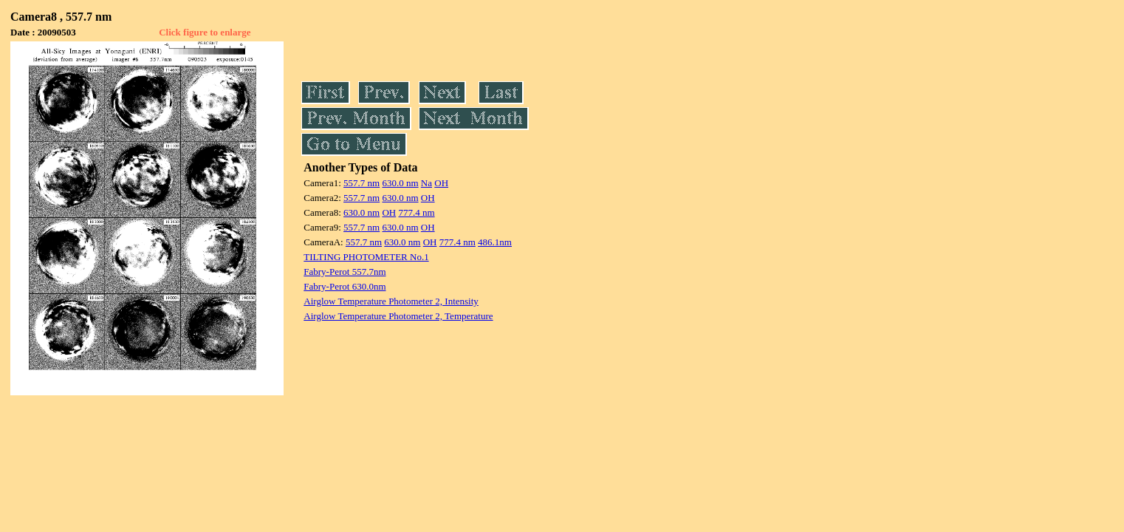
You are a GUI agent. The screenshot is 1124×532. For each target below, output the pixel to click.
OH (441, 182)
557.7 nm (361, 182)
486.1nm (495, 242)
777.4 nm (416, 212)
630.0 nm (400, 182)
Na (426, 182)
